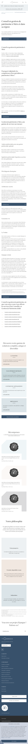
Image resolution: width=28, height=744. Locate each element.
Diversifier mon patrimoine (5, 670)
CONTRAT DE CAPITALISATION (14, 386)
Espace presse (3, 654)
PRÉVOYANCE (14, 402)
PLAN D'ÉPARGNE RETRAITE (14, 371)
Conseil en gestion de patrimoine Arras (12, 314)
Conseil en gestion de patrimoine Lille (12, 319)
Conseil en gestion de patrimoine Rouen (12, 324)
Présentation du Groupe (5, 656)
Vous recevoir (3, 687)
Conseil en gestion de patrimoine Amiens (12, 312)
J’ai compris (14, 741)
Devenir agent (3, 689)
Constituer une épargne (5, 662)
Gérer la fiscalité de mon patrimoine (7, 666)
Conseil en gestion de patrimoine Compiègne (13, 316)
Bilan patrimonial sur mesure (6, 674)
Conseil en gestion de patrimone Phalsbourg (13, 321)
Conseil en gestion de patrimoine (9, 12)
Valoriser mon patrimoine (5, 672)
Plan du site (3, 721)
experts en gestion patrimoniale (12, 56)
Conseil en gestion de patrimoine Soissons (13, 326)
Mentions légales (3, 716)
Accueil (2, 12)
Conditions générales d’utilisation (6, 719)
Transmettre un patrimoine (5, 668)
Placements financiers (5, 678)
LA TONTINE (14, 356)
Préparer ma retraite (4, 664)
